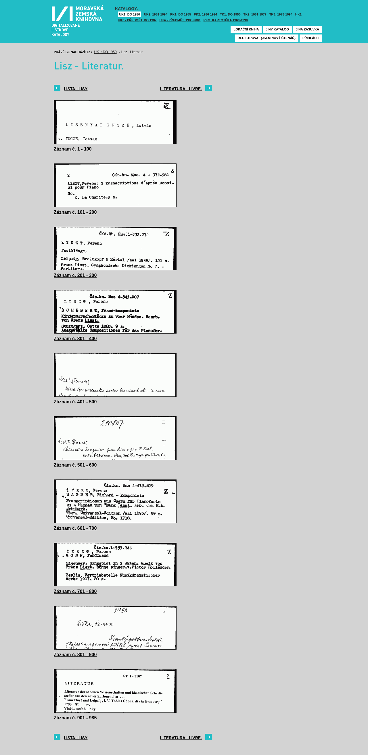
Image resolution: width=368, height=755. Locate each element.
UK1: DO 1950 (129, 14)
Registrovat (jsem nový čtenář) (267, 38)
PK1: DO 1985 (180, 14)
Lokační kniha (246, 29)
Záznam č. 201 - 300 (75, 275)
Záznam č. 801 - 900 (75, 654)
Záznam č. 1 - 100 (73, 149)
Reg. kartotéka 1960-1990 (226, 20)
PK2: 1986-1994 (205, 14)
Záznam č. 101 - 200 (75, 212)
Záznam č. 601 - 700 (75, 528)
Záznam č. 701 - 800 (75, 591)
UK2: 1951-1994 (155, 14)
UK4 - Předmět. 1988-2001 (179, 20)
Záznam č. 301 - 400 (75, 338)
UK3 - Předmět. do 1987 (137, 20)
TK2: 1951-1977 (255, 14)
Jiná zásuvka (307, 29)
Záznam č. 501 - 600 (75, 465)
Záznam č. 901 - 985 (75, 717)
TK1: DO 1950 (230, 14)
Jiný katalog (277, 29)
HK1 (298, 14)
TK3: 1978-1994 (280, 14)
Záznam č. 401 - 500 (75, 401)
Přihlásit (310, 38)
